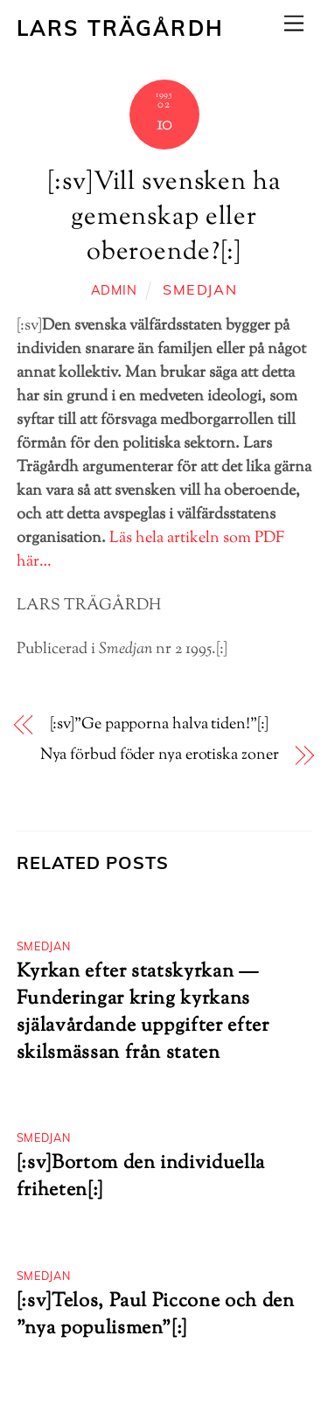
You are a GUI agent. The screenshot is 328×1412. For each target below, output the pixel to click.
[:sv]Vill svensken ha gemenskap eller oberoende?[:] (163, 218)
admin (114, 290)
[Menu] (293, 23)
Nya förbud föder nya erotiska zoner (159, 756)
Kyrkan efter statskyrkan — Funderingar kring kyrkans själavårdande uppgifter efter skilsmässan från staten (143, 1012)
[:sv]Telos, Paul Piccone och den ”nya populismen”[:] (156, 1315)
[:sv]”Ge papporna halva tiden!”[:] (159, 725)
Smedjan (200, 289)
